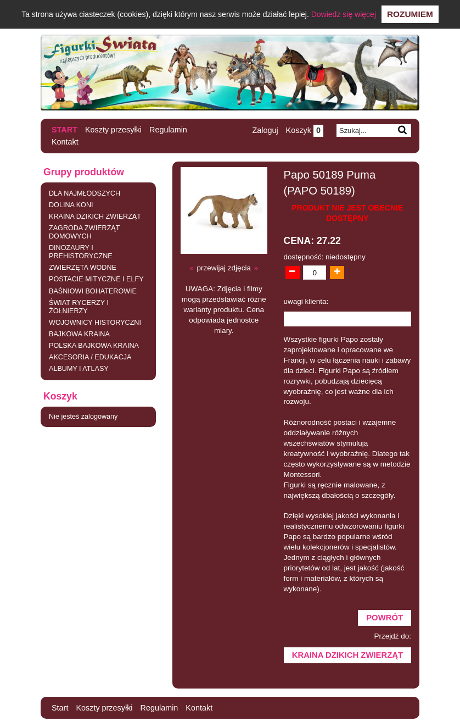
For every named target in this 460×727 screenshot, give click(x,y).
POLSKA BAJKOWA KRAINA (94, 345)
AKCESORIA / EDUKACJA (90, 357)
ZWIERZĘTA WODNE (82, 267)
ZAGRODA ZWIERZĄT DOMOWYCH (84, 232)
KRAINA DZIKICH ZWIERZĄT (95, 216)
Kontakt (65, 141)
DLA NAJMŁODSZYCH (84, 193)
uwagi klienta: (306, 301)
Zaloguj (265, 130)
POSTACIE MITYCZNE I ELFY (96, 279)
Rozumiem (410, 14)
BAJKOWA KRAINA (79, 334)
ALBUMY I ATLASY (79, 369)
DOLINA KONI (71, 205)
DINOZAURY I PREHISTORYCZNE (81, 252)
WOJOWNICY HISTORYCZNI (95, 322)
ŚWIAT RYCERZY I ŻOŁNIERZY (79, 307)
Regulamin (168, 129)
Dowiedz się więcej (343, 14)
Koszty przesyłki (113, 129)
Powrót (384, 617)
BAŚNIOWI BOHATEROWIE (93, 291)
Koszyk (304, 130)
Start (64, 129)
